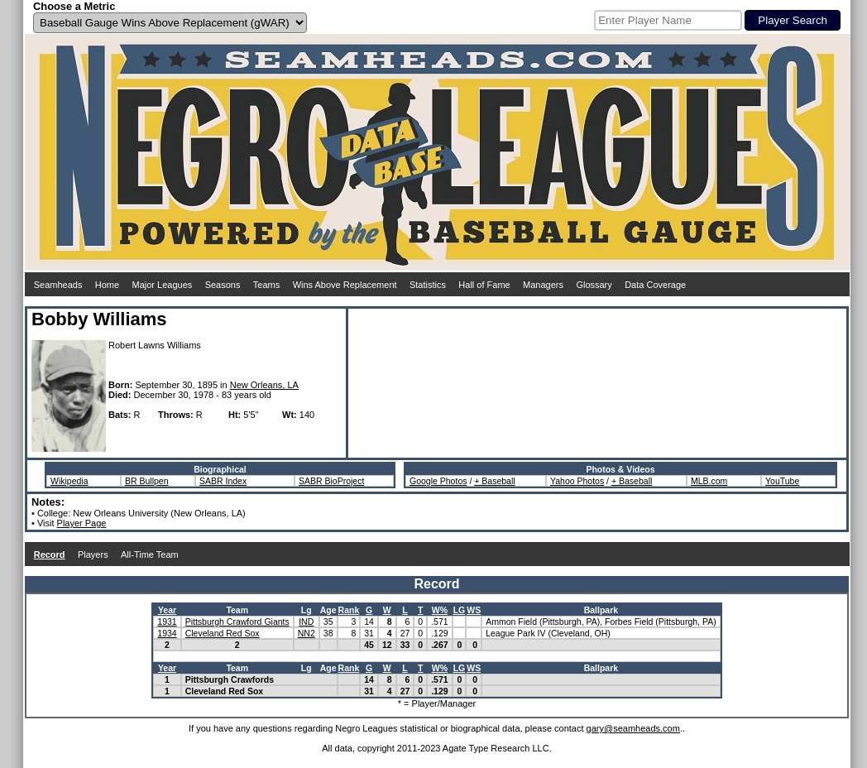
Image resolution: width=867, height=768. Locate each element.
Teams (266, 285)
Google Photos (438, 481)
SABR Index (223, 481)
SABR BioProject (331, 481)
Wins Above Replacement (345, 285)
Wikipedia (69, 481)
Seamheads (58, 285)
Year (167, 610)
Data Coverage (655, 285)
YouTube (782, 481)
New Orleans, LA (264, 385)
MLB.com (709, 481)
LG (459, 610)
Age (328, 610)
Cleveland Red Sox (222, 633)
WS (474, 610)
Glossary (593, 285)
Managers (543, 285)
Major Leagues (162, 285)
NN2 (306, 633)
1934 (166, 633)
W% (440, 610)
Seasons (223, 285)
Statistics (428, 285)
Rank (349, 610)
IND (306, 621)
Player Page (82, 523)
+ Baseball (494, 481)
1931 (166, 621)
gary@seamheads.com (633, 728)
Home (107, 285)
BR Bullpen (147, 481)
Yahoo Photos (577, 481)
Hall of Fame (484, 285)
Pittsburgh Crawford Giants (237, 621)
